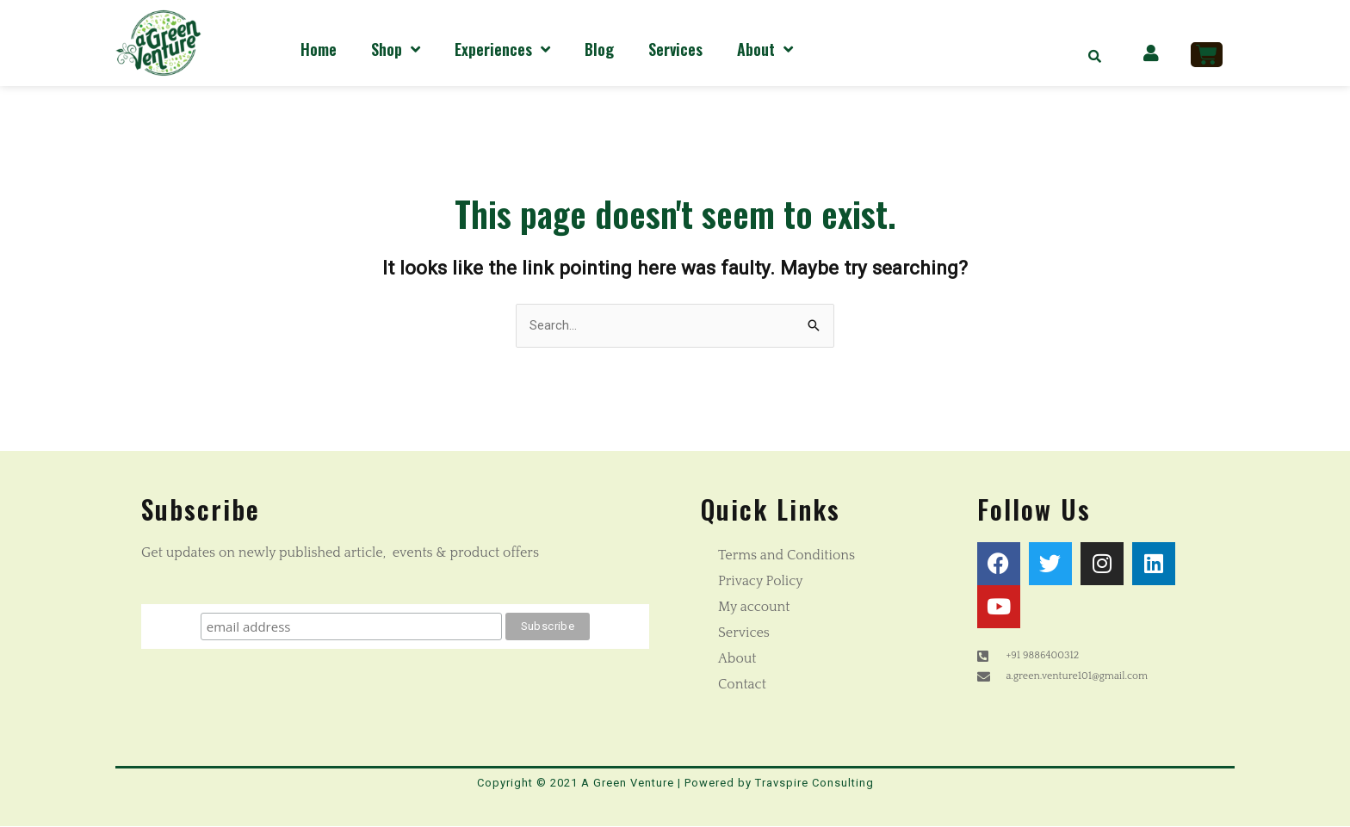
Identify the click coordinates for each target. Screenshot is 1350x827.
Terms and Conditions (786, 555)
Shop (395, 49)
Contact (742, 684)
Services (675, 49)
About (765, 49)
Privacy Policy (760, 581)
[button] (1095, 56)
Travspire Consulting (814, 782)
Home (318, 49)
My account (754, 606)
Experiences (502, 49)
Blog (599, 49)
